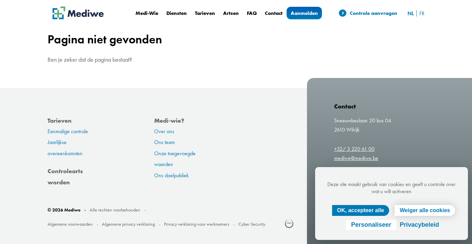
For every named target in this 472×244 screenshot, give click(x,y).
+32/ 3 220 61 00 (354, 148)
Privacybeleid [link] (419, 224)
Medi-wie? (169, 120)
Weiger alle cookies (425, 210)
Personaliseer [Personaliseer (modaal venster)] (371, 224)
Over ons (164, 131)
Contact (274, 13)
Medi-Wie (146, 13)
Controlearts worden (65, 176)
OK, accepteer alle (360, 210)
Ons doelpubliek (171, 175)
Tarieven (205, 13)
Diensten (176, 13)
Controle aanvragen (368, 13)
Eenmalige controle (68, 131)
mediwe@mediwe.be (356, 158)
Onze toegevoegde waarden (175, 159)
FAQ (252, 13)
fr (421, 13)
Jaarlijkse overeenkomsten (65, 148)
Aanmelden (304, 13)
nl (410, 13)
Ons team (164, 142)
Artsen (231, 13)
